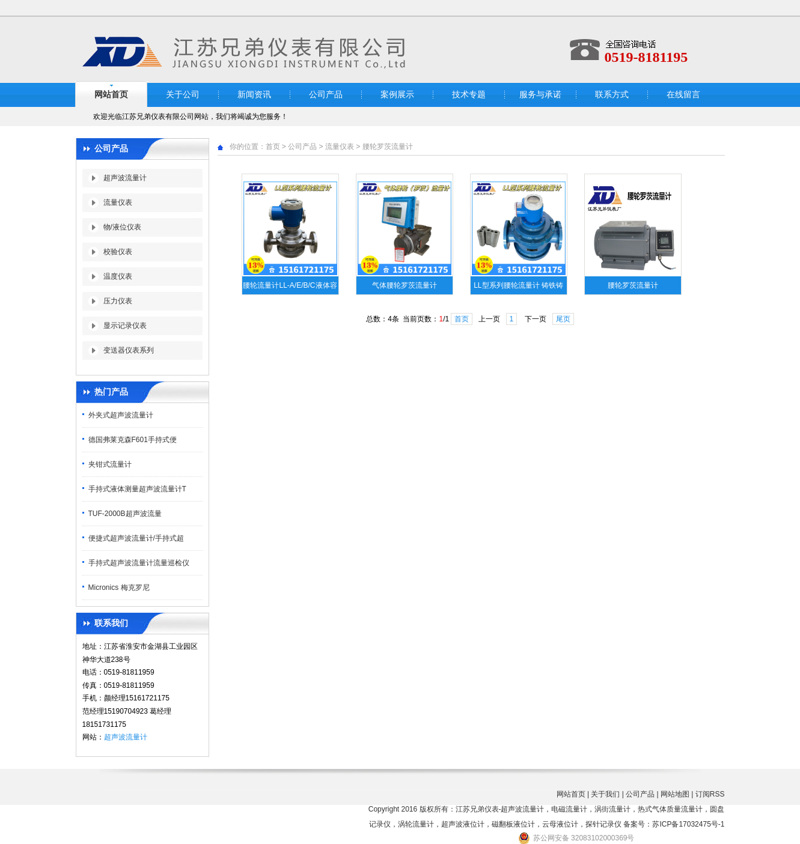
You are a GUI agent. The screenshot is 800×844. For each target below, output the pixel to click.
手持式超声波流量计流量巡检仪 (138, 563)
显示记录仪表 (125, 325)
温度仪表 (117, 276)
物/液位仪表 (122, 227)
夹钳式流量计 (110, 464)
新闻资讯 (254, 94)
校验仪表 (117, 251)
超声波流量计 (125, 178)
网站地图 (675, 794)
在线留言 (683, 94)
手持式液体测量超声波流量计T (137, 489)
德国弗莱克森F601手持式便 (132, 440)
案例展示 (397, 94)
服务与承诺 (540, 94)
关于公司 (183, 94)
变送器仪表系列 (128, 350)
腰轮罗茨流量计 (387, 146)
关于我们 (605, 794)
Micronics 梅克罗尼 (119, 587)
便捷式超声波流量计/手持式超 (136, 538)
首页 (273, 146)
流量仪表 (117, 202)
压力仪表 (117, 301)
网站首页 (111, 94)
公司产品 (326, 94)
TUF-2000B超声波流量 (125, 513)
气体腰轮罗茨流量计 (404, 285)
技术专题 (469, 94)
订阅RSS (710, 794)
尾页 (563, 319)
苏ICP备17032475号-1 (688, 824)
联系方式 (612, 94)
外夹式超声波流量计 (120, 415)
